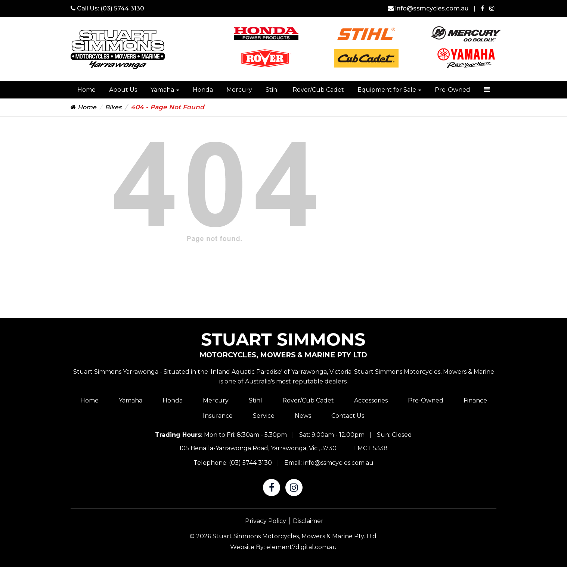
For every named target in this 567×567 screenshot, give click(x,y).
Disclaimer (308, 520)
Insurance (218, 415)
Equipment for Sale (389, 89)
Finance (475, 400)
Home (86, 89)
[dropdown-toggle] (486, 89)
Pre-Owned (452, 89)
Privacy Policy (265, 520)
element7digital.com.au (301, 547)
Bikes (113, 107)
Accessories (371, 400)
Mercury (239, 89)
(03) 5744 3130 (122, 8)
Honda (203, 89)
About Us (123, 89)
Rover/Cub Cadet (318, 89)
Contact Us (347, 415)
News (303, 415)
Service (264, 415)
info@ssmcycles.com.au (429, 8)
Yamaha (165, 89)
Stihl (272, 89)
